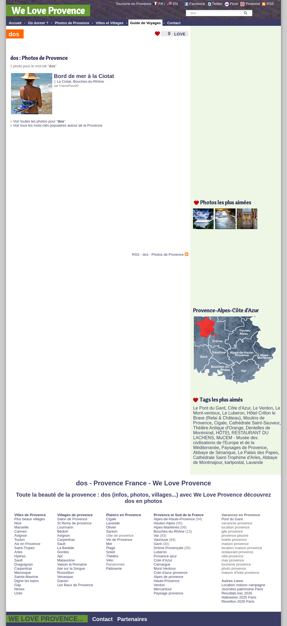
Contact (173, 23)
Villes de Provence (30, 515)
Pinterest (253, 4)
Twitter (217, 4)
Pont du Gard (232, 519)
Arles (18, 552)
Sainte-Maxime (26, 577)
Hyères (20, 556)
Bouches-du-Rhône (88, 81)
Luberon (160, 552)
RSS (270, 4)
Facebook (197, 4)
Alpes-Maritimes (166, 527)
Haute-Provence (167, 581)
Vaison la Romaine (72, 564)
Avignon (20, 535)
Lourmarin (65, 527)
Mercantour (163, 589)
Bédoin (62, 531)
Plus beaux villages (29, 519)
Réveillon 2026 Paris (238, 601)
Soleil (110, 552)
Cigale (220, 423)
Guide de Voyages (145, 23)
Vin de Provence (119, 540)
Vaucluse (161, 540)
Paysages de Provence (244, 447)
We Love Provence (48, 10)
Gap (17, 585)
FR (160, 4)
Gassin (62, 581)
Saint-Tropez (24, 548)
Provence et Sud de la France (178, 515)
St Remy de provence (74, 523)
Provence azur (165, 556)
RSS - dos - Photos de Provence (158, 254)
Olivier (111, 527)
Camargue (162, 564)
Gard (158, 544)
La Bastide (65, 548)
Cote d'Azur (163, 560)
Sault (18, 560)
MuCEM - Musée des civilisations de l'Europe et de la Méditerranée (225, 442)
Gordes (63, 552)
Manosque (22, 573)
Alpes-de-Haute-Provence (174, 519)
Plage (110, 548)
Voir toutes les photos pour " (38, 121)
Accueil (15, 23)
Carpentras (23, 568)
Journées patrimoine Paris (242, 589)
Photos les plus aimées (225, 202)
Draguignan (23, 564)
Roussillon (65, 573)
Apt (60, 556)
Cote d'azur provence (170, 573)
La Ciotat (64, 81)
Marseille (21, 527)
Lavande (254, 462)
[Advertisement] (55, 192)
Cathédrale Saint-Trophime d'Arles (226, 457)
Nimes (19, 589)
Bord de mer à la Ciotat (84, 76)
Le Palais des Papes (258, 452)
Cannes (20, 531)
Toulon (19, 540)
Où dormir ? (38, 23)
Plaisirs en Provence (123, 515)
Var (156, 535)
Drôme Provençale (168, 548)
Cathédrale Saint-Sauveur (254, 423)
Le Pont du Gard (209, 408)
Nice (17, 523)
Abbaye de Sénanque (214, 452)
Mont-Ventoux (165, 568)
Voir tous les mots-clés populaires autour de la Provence (57, 125)
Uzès (18, 593)
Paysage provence (168, 593)
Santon (111, 531)
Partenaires (132, 619)
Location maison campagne (243, 585)
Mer (109, 544)
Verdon (159, 585)
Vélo (109, 560)
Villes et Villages (109, 23)
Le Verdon (263, 408)
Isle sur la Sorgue (71, 568)
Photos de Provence (72, 23)
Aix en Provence (27, 544)
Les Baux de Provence (75, 585)
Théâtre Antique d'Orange (218, 427)
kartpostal (234, 462)
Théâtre (112, 556)
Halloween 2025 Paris (239, 597)
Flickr (234, 4)
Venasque (65, 577)
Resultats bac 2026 (237, 593)
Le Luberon (233, 413)
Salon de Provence (72, 519)
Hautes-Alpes (164, 523)
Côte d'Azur (239, 408)
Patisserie (114, 568)
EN (175, 4)
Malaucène (66, 560)
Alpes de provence (168, 577)
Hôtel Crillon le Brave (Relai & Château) (234, 415)
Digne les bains (26, 581)
